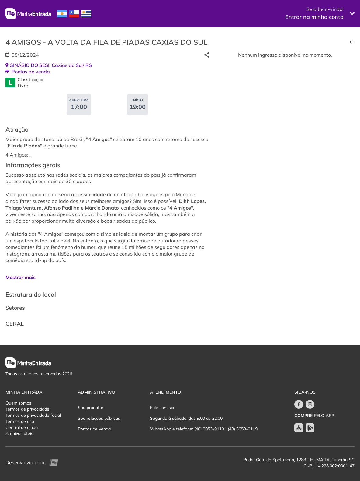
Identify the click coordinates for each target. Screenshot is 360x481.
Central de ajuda (21, 427)
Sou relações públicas (99, 418)
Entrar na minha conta (314, 16)
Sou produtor (90, 407)
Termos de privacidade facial (33, 415)
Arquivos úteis (19, 433)
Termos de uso (19, 421)
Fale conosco (162, 407)
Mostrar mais (20, 277)
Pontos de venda (94, 429)
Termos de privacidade (27, 409)
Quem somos (18, 403)
